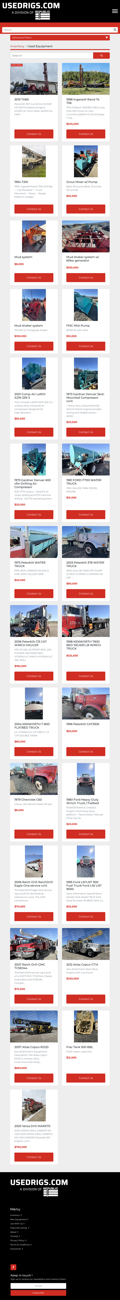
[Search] (57, 30)
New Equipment (18, 1219)
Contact (14, 1236)
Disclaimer (15, 1249)
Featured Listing (18, 1228)
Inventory (15, 1215)
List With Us (16, 1223)
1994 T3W (21, 182)
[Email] (38, 1286)
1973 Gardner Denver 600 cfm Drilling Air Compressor (32, 483)
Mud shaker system (28, 325)
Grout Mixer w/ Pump (81, 182)
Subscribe (38, 1292)
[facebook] (13, 1267)
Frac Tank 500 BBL (79, 1047)
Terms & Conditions (20, 1244)
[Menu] (115, 11)
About (13, 1232)
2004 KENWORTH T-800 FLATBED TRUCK (32, 725)
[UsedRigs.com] (39, 1187)
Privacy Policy (17, 1240)
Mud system (23, 257)
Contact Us (34, 134)
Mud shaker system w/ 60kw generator (82, 258)
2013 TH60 (21, 99)
